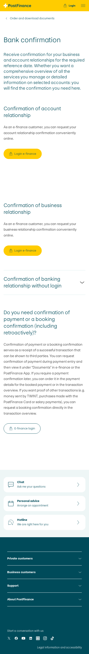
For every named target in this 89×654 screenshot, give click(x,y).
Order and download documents (32, 18)
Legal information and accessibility (59, 647)
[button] (81, 5)
